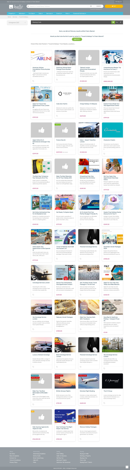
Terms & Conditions (15, 460)
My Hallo (119, 1)
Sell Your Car (60, 458)
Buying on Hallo (84, 453)
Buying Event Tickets (86, 462)
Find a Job (83, 460)
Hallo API (35, 460)
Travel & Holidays (96, 9)
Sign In (77, 39)
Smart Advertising (38, 458)
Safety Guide (36, 456)
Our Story (12, 453)
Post (114, 6)
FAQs (34, 462)
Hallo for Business (62, 456)
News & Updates (14, 456)
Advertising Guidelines (39, 453)
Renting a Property (85, 456)
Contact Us (13, 458)
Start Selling (60, 453)
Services (15, 17)
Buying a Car (83, 458)
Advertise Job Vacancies (63, 462)
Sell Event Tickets (62, 460)
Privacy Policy (13, 462)
